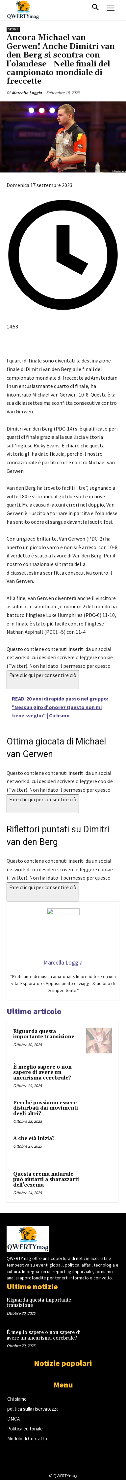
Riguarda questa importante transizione (43, 1034)
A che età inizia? (34, 1138)
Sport (13, 29)
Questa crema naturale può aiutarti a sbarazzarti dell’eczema (46, 1179)
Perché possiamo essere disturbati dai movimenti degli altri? (45, 1108)
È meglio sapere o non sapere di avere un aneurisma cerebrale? (42, 1072)
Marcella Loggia (27, 92)
